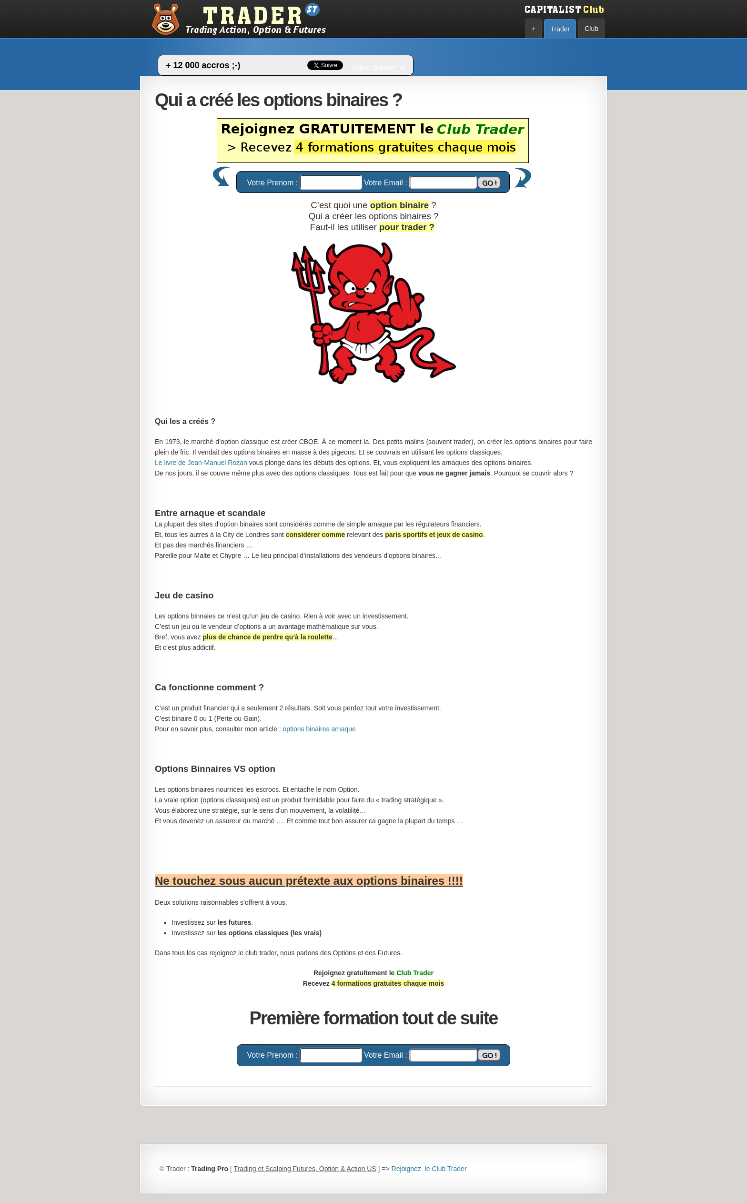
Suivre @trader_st (378, 67)
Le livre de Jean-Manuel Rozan (201, 462)
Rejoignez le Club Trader (429, 1169)
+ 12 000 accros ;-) (203, 65)
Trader (560, 29)
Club (591, 28)
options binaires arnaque (319, 729)
